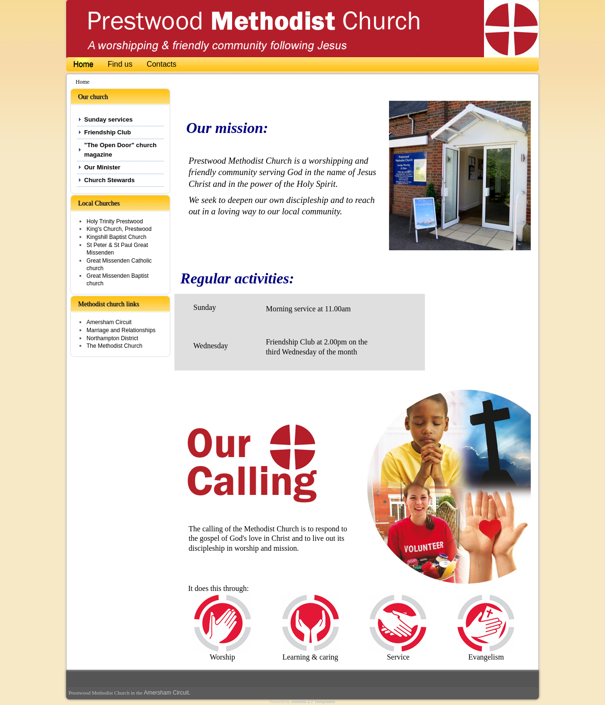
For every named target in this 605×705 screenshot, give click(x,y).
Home (83, 64)
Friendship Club (107, 132)
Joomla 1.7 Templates (313, 701)
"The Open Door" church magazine (120, 149)
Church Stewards (109, 180)
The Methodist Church (114, 346)
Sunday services (108, 119)
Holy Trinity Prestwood (114, 221)
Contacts (161, 64)
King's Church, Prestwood (119, 229)
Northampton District (112, 338)
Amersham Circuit (108, 322)
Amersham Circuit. (167, 692)
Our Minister (102, 167)
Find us (120, 64)
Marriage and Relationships (121, 330)
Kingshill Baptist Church (116, 237)
